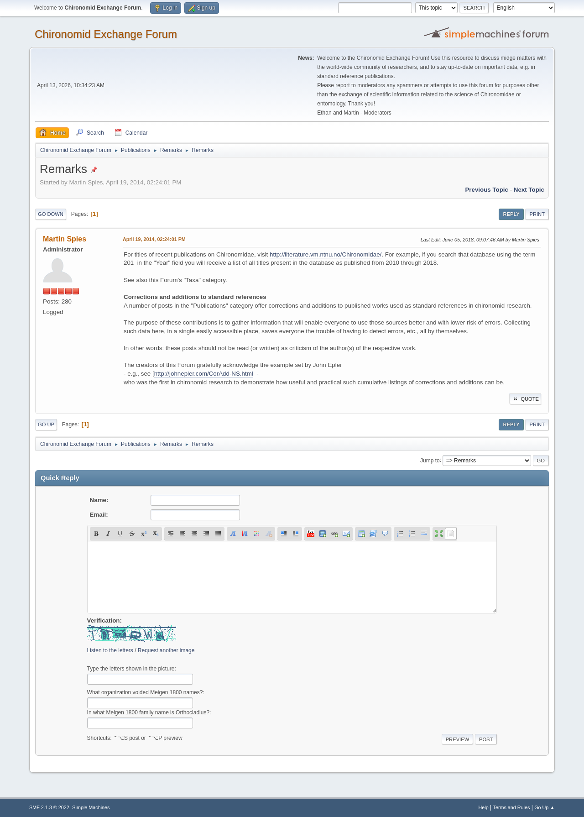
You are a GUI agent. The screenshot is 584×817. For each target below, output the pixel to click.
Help (484, 807)
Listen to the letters (110, 650)
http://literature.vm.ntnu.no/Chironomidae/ (325, 254)
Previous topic (486, 189)
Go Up (46, 424)
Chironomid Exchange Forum (106, 34)
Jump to (430, 460)
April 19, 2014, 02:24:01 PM (154, 239)
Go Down (50, 214)
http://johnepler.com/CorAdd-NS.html (203, 373)
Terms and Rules (511, 807)
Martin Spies (64, 239)
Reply (511, 214)
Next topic (529, 189)
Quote (525, 399)
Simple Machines (91, 807)
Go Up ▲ (544, 807)
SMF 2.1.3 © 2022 (49, 807)
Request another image (166, 650)
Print (537, 214)
